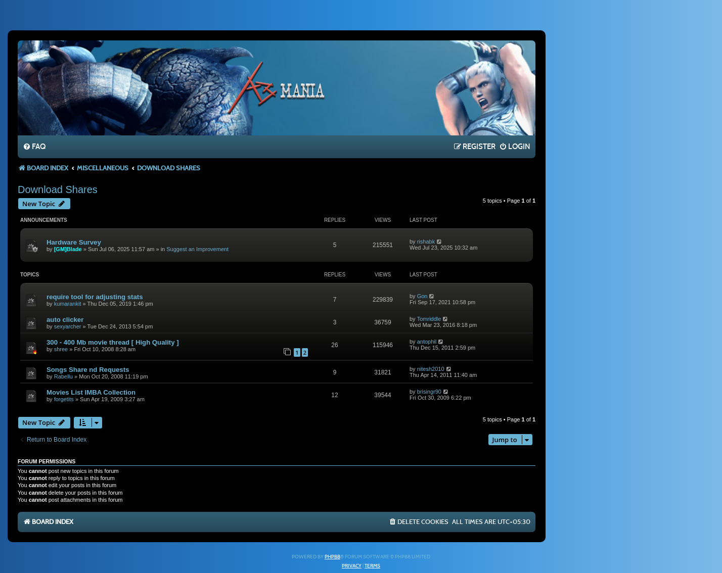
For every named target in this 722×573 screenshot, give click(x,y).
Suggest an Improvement (197, 249)
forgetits (64, 399)
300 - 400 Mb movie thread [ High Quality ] (113, 342)
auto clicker (65, 319)
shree (61, 349)
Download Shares (58, 189)
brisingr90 (429, 392)
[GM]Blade (68, 249)
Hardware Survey (74, 242)
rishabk (426, 241)
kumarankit (67, 304)
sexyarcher (67, 326)
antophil (427, 342)
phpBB (332, 556)
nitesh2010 (430, 369)
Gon (422, 296)
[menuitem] (34, 147)
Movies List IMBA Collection (91, 392)
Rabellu (63, 376)
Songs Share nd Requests (88, 369)
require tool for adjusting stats (95, 297)
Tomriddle (429, 319)
